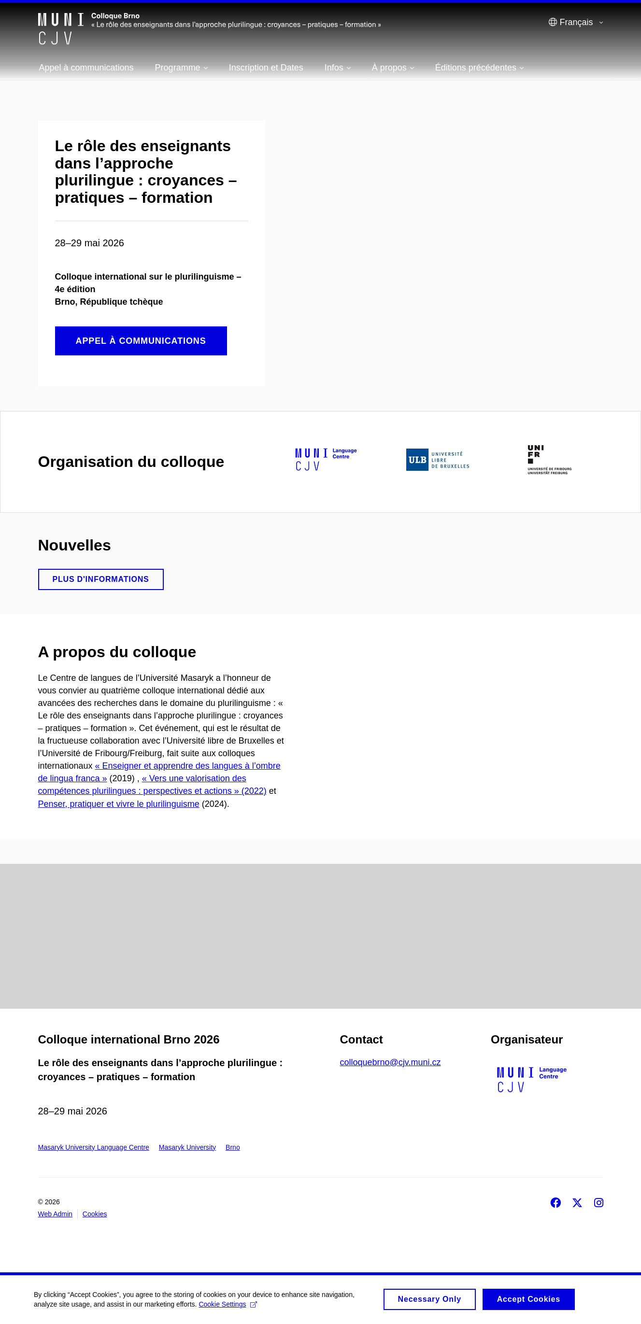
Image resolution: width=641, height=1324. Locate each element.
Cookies (95, 1214)
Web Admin (55, 1214)
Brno (233, 1147)
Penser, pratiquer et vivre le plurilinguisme (118, 804)
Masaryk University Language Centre (93, 1147)
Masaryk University (187, 1147)
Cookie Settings (228, 1308)
